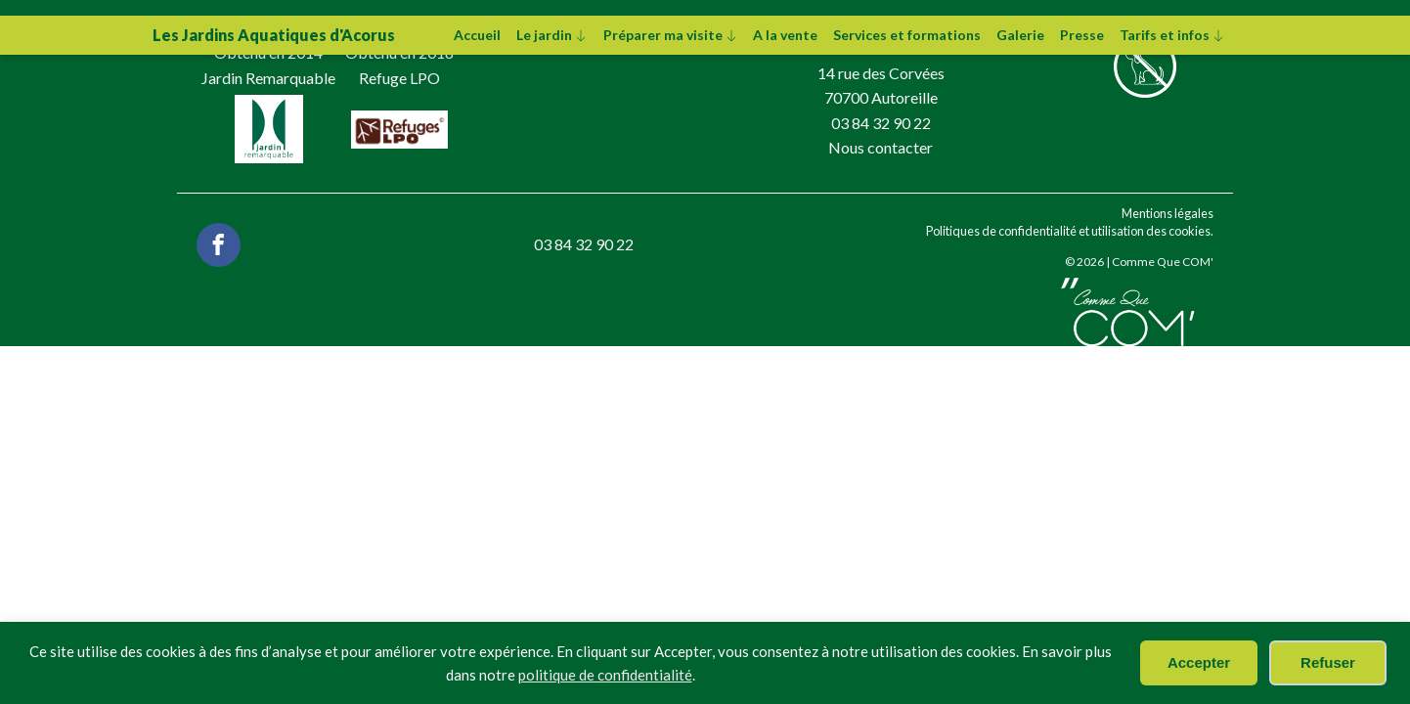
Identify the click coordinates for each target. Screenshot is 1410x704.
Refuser (1327, 662)
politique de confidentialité (605, 674)
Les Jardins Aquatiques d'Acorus (274, 34)
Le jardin (552, 34)
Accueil (477, 34)
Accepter (1199, 662)
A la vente (785, 34)
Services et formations (907, 34)
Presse (1082, 34)
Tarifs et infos (1172, 34)
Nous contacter (880, 147)
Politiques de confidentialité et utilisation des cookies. (1069, 231)
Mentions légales (1167, 213)
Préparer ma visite (670, 34)
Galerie (1020, 34)
